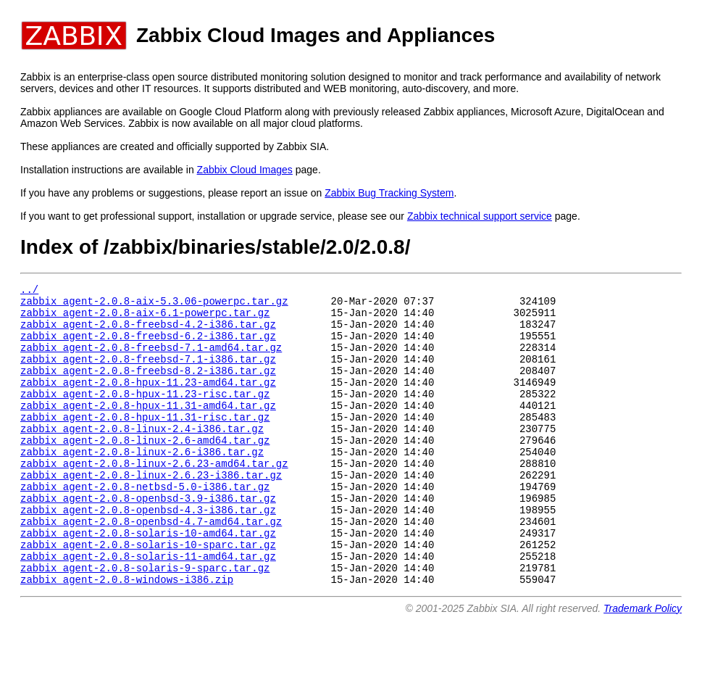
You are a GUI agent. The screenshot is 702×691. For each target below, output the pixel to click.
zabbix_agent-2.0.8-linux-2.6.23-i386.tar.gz (151, 511)
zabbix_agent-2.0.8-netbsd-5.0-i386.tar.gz (144, 525)
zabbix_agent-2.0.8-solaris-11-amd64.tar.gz (148, 608)
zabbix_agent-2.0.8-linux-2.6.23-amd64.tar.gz (154, 498)
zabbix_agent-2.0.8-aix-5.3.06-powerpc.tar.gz (154, 305)
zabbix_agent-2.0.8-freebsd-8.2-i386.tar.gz (148, 387)
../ (29, 291)
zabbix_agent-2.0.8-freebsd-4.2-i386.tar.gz (148, 332)
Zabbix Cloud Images (245, 169)
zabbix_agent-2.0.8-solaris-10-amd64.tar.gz (148, 580)
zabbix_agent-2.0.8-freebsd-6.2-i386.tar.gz (148, 346)
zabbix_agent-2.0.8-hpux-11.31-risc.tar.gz (144, 443)
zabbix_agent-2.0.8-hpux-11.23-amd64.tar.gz (148, 401)
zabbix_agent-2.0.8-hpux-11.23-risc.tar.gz (144, 415)
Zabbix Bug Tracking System (389, 193)
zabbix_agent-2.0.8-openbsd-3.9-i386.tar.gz (148, 539)
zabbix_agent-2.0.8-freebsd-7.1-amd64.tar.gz (151, 360)
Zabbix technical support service (479, 216)
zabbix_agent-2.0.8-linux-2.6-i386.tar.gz (142, 484)
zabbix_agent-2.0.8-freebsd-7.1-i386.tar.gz (148, 374)
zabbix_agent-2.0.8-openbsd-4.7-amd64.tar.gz (151, 567)
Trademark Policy (642, 665)
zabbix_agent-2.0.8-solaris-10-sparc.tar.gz (148, 594)
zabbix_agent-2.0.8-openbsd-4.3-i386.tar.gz (148, 553)
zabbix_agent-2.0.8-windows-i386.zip (126, 635)
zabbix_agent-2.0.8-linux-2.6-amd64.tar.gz (144, 470)
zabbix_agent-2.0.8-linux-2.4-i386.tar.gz (142, 456)
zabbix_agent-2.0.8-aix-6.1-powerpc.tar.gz (144, 319)
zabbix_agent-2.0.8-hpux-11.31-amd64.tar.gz (148, 429)
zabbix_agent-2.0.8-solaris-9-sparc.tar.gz (144, 622)
